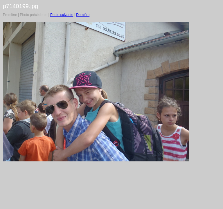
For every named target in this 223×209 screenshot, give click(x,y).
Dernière (82, 15)
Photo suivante (61, 15)
